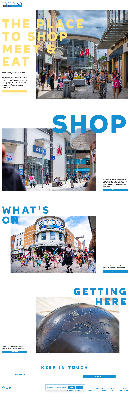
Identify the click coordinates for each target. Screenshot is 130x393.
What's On (97, 5)
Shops (89, 5)
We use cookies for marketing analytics (56, 387)
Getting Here (107, 5)
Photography (103, 390)
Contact (123, 5)
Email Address (20, 374)
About (116, 5)
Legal (90, 390)
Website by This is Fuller (119, 390)
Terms (95, 390)
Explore (115, 189)
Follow (15, 91)
